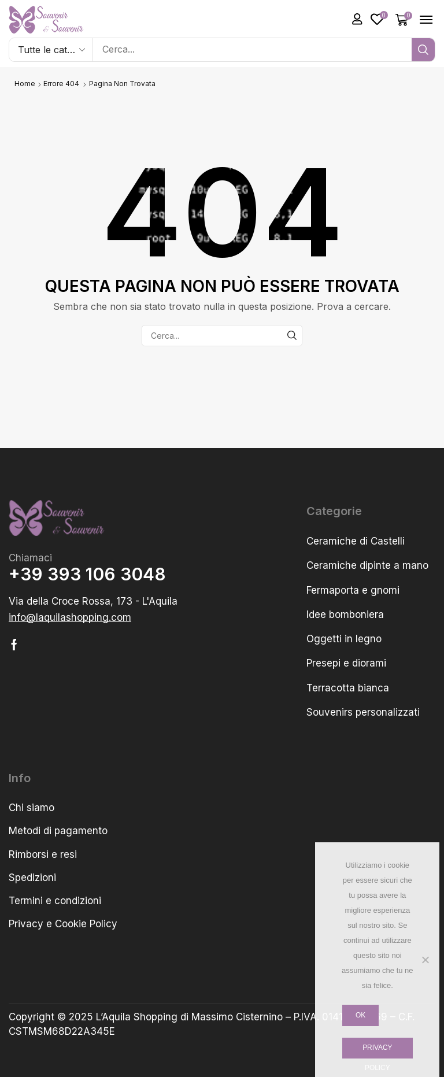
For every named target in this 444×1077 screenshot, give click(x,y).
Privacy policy (377, 1051)
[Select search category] (50, 49)
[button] (357, 19)
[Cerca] (423, 49)
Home (24, 83)
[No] (425, 959)
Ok (360, 1015)
